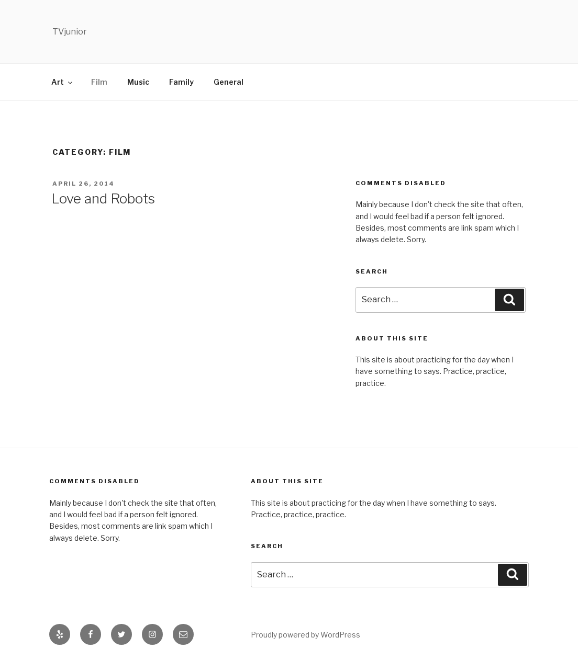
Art (62, 81)
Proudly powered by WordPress (305, 634)
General (228, 81)
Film (99, 81)
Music (138, 81)
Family (181, 81)
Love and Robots (103, 198)
